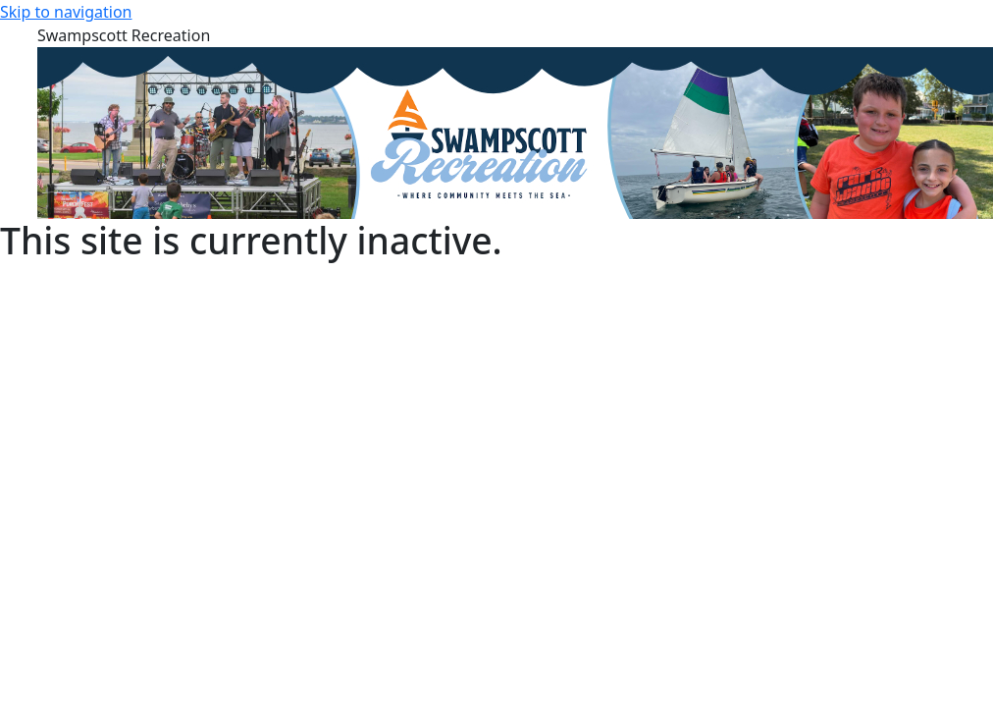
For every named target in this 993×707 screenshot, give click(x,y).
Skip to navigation (65, 12)
